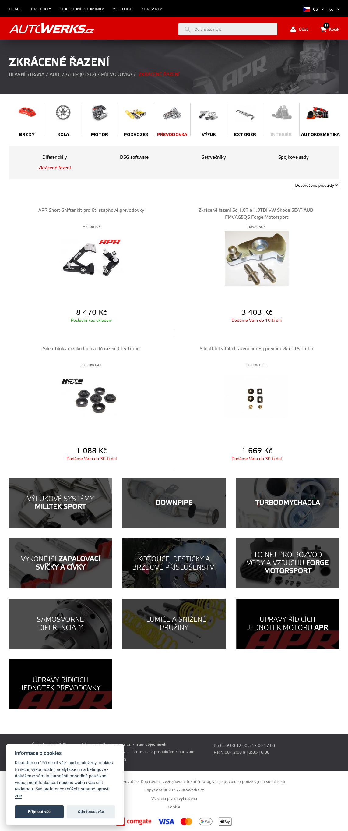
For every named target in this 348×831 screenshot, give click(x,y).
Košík (329, 29)
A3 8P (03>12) (81, 74)
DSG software (134, 157)
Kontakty (151, 9)
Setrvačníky (214, 157)
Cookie (174, 807)
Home (15, 9)
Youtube (122, 9)
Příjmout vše (39, 811)
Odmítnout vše (91, 811)
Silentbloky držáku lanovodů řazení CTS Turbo (91, 349)
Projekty (41, 9)
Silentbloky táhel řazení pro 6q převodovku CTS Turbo (256, 349)
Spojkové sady (293, 157)
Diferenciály (54, 157)
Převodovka (116, 74)
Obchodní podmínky (82, 9)
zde (18, 795)
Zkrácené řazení (54, 168)
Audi (55, 74)
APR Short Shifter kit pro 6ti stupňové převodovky (91, 210)
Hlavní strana (26, 74)
